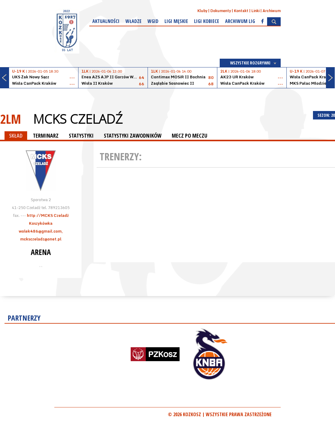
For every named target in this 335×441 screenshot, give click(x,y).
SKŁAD (16, 135)
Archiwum (272, 11)
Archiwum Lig (240, 21)
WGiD (153, 21)
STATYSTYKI (81, 135)
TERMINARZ (46, 135)
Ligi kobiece (206, 21)
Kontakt (241, 11)
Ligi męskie (176, 21)
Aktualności (106, 21)
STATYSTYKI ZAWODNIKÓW (132, 135)
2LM (10, 118)
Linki (255, 11)
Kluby (202, 11)
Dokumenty (220, 11)
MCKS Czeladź (78, 119)
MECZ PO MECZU (189, 135)
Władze (134, 21)
